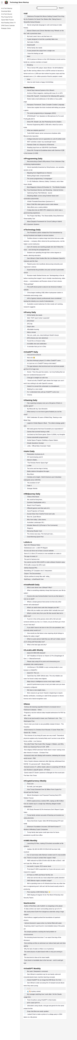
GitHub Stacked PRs (30, 568)
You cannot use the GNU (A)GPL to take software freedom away (44, 562)
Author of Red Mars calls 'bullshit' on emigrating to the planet (43, 906)
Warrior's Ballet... (32, 460)
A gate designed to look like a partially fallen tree (42, 39)
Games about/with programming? (37, 437)
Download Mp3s (6, 11)
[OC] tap (29, 324)
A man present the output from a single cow (41, 50)
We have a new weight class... (36, 690)
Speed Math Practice (7, 20)
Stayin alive (30, 326)
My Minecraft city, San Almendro (37, 409)
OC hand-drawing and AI (35, 457)
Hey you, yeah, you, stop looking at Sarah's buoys (43, 335)
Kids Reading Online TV (8, 22)
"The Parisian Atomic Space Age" (37, 463)
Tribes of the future (33, 497)
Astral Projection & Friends (35, 511)
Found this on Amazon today (36, 341)
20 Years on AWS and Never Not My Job (40, 875)
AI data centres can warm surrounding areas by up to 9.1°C (43, 909)
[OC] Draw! (30, 321)
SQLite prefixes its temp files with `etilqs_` (37, 576)
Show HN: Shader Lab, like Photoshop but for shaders (44, 122)
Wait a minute (31, 332)
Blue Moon (30, 474)
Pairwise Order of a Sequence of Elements (40, 144)
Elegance (30, 528)
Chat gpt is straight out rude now (37, 377)
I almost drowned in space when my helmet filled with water (43, 923)
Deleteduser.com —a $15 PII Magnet (36, 548)
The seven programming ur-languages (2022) (41, 113)
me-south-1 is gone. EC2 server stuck (39, 866)
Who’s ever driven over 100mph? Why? (39, 587)
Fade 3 (29, 485)
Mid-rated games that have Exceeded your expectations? (45, 429)
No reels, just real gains (34, 786)
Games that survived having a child (38, 431)
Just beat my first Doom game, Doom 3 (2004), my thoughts (46, 434)
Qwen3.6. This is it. (33, 673)
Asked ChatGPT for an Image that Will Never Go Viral (44, 980)
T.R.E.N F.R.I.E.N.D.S (34, 355)
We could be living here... (35, 499)
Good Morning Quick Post (35, 537)
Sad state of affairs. (33, 42)
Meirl (28, 56)
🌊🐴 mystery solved (34, 991)
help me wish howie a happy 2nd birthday (40, 82)
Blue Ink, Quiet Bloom (34, 517)
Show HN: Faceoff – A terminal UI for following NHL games (45, 96)
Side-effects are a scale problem (37, 207)
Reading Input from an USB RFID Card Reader (42, 147)
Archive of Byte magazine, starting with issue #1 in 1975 (45, 93)
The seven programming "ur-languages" (39, 178)
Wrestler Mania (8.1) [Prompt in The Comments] (42, 525)
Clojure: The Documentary (32, 573)
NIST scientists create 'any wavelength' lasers (41, 142)
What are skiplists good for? (36, 130)
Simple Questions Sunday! (35, 443)
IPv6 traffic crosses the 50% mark (34, 565)
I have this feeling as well (35, 53)
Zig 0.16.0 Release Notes (32, 545)
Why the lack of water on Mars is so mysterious (39, 949)
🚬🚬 (29, 988)
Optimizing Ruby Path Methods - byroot (39, 193)
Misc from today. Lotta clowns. (36, 519)
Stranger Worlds (32, 488)
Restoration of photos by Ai (35, 454)
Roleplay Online (6, 28)
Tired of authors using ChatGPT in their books (41, 1000)
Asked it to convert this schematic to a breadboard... (43, 386)
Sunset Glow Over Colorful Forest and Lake (41, 514)
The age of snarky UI (30, 556)
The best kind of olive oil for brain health (36, 957)
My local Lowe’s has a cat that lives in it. (39, 36)
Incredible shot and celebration (37, 344)
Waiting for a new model (34, 389)
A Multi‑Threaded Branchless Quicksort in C (41, 201)
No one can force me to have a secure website (39, 550)
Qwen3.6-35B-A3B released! (36, 653)
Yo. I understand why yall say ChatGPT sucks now (43, 392)
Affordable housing (33, 329)
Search (61, 8)
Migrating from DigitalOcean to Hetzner (39, 173)
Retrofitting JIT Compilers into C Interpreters (38, 570)
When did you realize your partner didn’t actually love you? (45, 610)
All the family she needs (34, 48)
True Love (30, 784)
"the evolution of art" (33, 483)
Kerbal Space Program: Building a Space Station (42, 440)
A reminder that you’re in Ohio (36, 346)
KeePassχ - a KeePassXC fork (34, 579)
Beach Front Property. (34, 505)
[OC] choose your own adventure (37, 338)
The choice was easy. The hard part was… (40, 534)
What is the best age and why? (37, 644)
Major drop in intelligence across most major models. (44, 681)
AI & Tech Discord (6, 14)
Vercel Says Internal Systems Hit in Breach (40, 90)
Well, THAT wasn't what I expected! (38, 318)
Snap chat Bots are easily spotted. (38, 1011)
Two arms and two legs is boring (37, 468)
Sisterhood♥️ (31, 45)
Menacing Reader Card (34, 531)
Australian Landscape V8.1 (35, 522)
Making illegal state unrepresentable (38, 176)
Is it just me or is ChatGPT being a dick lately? (41, 363)
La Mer (29, 465)
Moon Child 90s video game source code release (42, 204)
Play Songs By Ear (6, 17)
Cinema (29, 395)
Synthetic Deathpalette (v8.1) (36, 502)
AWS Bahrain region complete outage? (39, 880)
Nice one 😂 (31, 357)
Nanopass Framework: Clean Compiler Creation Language (45, 104)
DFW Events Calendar (8, 25)
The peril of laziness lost (31, 559)
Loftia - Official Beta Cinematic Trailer (39, 446)
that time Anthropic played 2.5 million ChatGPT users (44, 360)
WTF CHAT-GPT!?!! (33, 1003)
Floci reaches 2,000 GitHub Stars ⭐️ (38, 892)
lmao (28, 79)
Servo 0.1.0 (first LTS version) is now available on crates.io (42, 553)
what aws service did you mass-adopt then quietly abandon (46, 878)
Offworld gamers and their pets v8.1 (38, 508)
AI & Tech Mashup (6, 8)
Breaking (30, 65)
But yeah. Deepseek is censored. (37, 971)
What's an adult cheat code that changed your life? (43, 607)
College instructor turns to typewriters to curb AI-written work (46, 139)
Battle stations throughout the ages (38, 471)
